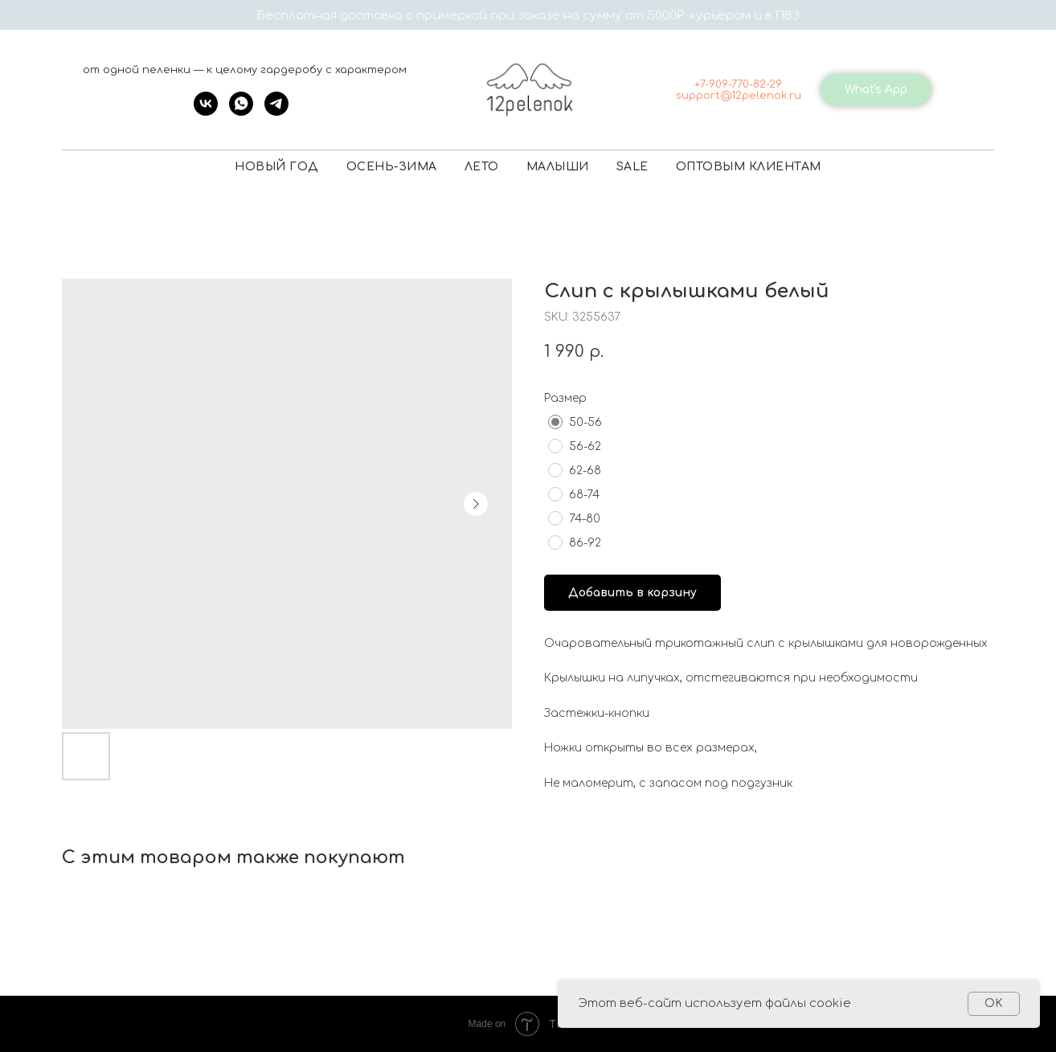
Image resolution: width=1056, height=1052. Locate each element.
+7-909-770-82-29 (738, 84)
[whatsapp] (241, 111)
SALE (632, 167)
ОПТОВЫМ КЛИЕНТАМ (748, 167)
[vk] (206, 111)
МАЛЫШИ (557, 167)
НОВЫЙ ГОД (277, 167)
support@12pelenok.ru (738, 95)
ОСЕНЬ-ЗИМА (391, 167)
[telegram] (276, 111)
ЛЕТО (482, 167)
